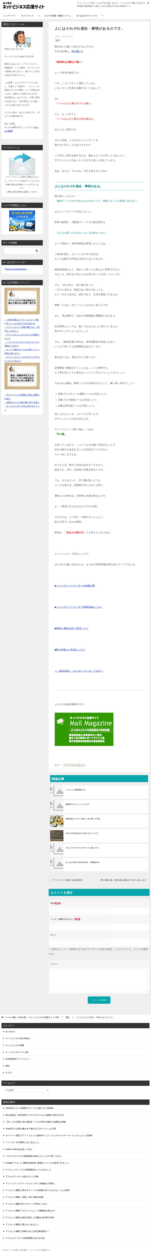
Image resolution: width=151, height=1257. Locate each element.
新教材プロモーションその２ (77, 804)
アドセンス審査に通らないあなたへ (22, 1224)
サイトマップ (27, 16)
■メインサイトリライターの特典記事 (75, 585)
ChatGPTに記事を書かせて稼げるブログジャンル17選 (31, 1128)
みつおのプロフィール (87, 16)
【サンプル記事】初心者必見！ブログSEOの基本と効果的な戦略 (36, 1122)
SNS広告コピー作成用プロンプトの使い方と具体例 (29, 1108)
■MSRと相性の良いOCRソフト (72, 628)
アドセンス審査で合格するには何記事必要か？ (27, 1231)
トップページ (9, 16)
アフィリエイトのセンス (74, 765)
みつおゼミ (11, 1031)
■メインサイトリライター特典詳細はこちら (78, 607)
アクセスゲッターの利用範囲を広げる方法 (25, 1238)
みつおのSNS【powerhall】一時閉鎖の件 (83, 862)
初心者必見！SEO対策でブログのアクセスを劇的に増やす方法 (35, 1115)
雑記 (57, 40)
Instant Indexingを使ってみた (19, 1149)
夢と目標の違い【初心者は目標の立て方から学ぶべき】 (124, 880)
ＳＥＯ (9, 1072)
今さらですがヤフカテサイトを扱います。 (83, 848)
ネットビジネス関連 (15, 1045)
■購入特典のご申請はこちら (70, 649)
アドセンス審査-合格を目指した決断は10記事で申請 (30, 1217)
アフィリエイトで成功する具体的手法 (67, 880)
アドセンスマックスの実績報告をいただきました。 (29, 1169)
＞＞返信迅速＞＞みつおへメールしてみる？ (79, 671)
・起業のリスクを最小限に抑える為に (22, 402)
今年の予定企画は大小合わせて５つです (82, 833)
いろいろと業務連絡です (76, 790)
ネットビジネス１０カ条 (17, 1052)
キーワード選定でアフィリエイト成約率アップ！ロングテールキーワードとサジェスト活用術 (49, 1135)
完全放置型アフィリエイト (18, 1059)
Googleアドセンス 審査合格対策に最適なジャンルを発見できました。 (38, 1163)
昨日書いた (78, 51)
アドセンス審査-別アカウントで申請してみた (27, 1204)
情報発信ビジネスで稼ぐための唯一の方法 (83, 819)
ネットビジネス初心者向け (18, 1038)
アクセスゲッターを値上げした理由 (22, 1176)
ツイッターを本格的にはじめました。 (23, 1142)
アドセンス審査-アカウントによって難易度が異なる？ (31, 1210)
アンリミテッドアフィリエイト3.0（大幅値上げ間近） (31, 1183)
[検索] (22, 251)
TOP (32, 1017)
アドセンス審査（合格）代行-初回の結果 (25, 1197)
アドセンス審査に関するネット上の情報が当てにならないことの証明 (38, 1190)
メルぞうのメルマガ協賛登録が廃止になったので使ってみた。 (34, 1156)
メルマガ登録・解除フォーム (57, 16)
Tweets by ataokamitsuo (15, 269)
